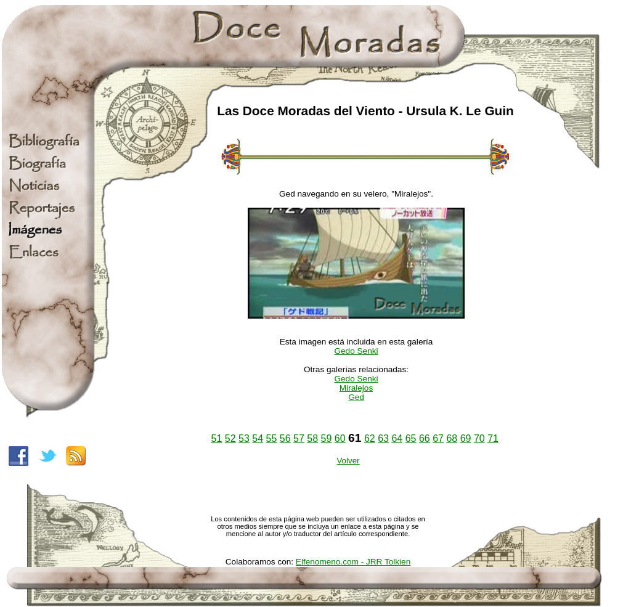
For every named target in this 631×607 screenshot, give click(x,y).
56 (285, 438)
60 (340, 438)
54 (257, 438)
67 (438, 438)
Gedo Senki (356, 351)
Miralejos (356, 388)
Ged (356, 397)
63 (383, 438)
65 (411, 438)
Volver (347, 460)
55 (271, 438)
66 (424, 438)
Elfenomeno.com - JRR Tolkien (353, 561)
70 (479, 438)
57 (298, 438)
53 (244, 438)
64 (396, 438)
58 (312, 438)
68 (451, 438)
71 (493, 438)
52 (230, 438)
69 (465, 438)
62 (369, 438)
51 (216, 438)
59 (326, 438)
